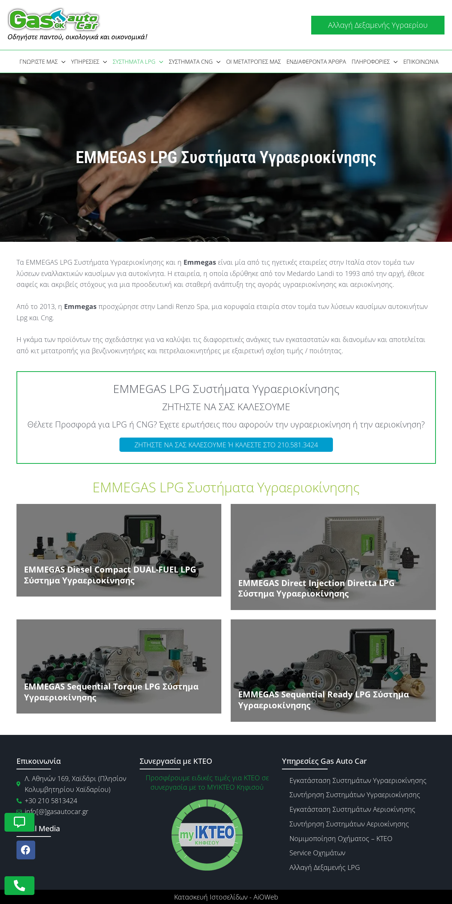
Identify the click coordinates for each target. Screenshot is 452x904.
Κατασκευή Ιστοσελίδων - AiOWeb (226, 896)
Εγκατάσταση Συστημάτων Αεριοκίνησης (352, 809)
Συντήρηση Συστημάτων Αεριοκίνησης (349, 823)
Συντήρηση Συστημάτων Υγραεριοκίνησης (354, 794)
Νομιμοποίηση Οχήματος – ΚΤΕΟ (340, 838)
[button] (378, 25)
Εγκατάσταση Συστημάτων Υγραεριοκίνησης (358, 780)
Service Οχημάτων (317, 852)
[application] (62, 61)
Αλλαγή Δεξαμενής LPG (324, 867)
